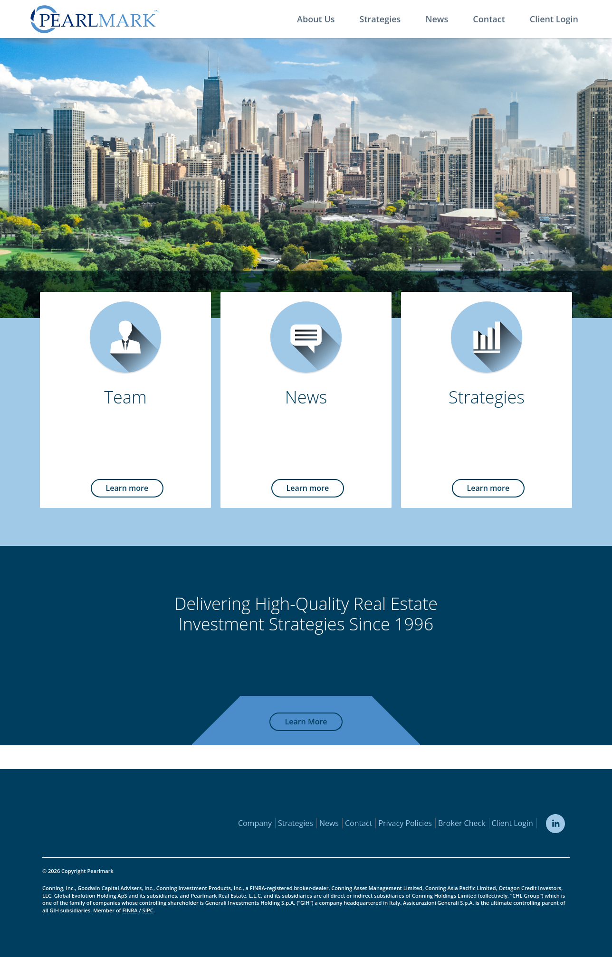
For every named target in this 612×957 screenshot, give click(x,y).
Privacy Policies (405, 823)
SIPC (148, 910)
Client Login (554, 19)
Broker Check (462, 823)
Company (255, 823)
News (436, 19)
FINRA (129, 910)
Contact (489, 19)
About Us (316, 19)
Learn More (306, 721)
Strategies (380, 19)
